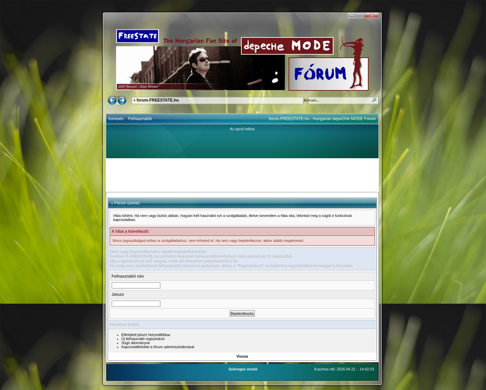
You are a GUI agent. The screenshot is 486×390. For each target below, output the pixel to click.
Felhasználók (140, 118)
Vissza (242, 356)
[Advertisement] (242, 175)
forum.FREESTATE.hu (158, 100)
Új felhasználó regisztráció (143, 339)
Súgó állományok (136, 343)
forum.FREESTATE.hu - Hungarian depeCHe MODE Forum (322, 118)
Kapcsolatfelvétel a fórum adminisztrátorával (158, 347)
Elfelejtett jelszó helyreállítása (146, 335)
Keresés (116, 118)
